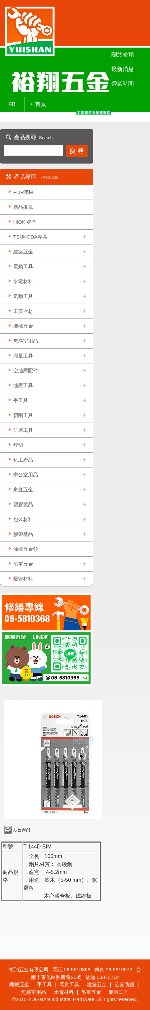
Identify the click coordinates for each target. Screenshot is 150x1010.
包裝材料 (23, 519)
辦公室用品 (25, 474)
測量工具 (23, 355)
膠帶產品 (23, 534)
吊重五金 (23, 564)
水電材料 (23, 281)
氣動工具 (23, 296)
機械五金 (23, 326)
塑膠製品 (23, 504)
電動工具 (23, 266)
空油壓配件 (25, 370)
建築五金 (23, 251)
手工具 (20, 400)
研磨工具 (23, 430)
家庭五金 (23, 489)
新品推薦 (23, 207)
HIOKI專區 (25, 222)
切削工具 (23, 415)
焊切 (18, 445)
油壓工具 (23, 385)
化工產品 (23, 460)
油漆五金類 (25, 549)
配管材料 (23, 578)
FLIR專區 (23, 192)
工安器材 (23, 311)
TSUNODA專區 (30, 237)
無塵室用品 (25, 341)
